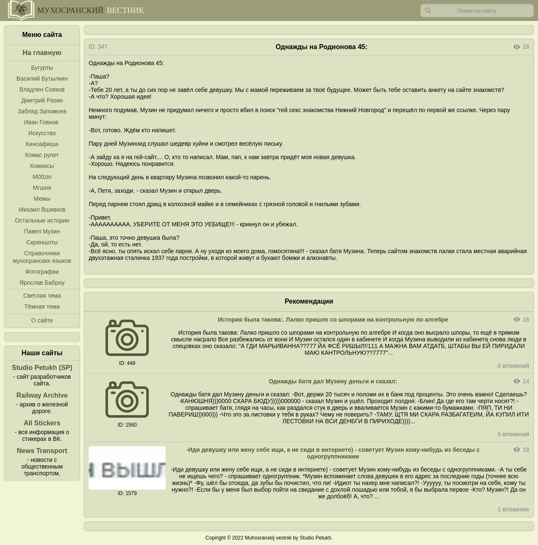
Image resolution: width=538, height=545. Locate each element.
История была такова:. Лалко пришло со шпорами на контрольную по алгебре (333, 319)
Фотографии (42, 271)
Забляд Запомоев (42, 111)
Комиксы (42, 165)
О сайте (42, 320)
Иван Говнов (41, 122)
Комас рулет (42, 155)
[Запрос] (477, 10)
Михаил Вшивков (41, 209)
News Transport (42, 450)
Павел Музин (42, 231)
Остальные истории (42, 220)
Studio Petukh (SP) (42, 367)
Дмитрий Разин (42, 100)
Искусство (42, 133)
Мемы (42, 198)
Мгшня (42, 187)
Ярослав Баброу (41, 282)
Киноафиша (42, 144)
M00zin (41, 176)
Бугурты (42, 67)
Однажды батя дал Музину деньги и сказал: (333, 381)
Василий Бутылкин (42, 78)
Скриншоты (42, 242)
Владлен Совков (42, 89)
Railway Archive (42, 395)
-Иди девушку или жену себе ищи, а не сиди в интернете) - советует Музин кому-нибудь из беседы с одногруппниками (333, 453)
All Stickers (42, 423)
